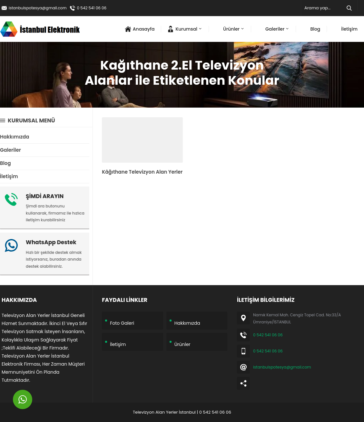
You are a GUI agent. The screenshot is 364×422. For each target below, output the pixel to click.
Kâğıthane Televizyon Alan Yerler (142, 171)
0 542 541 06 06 (92, 8)
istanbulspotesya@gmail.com (38, 8)
